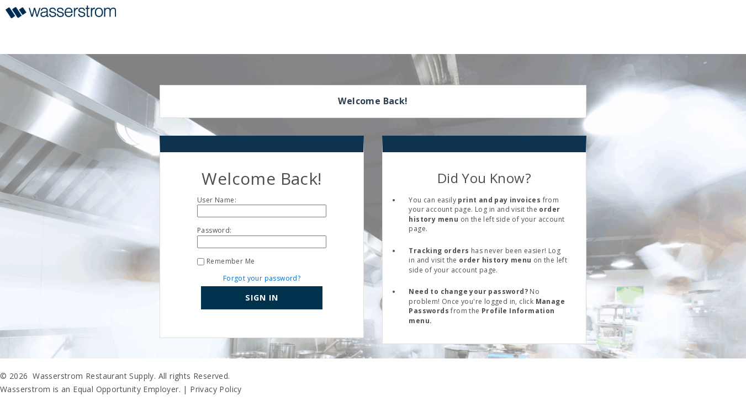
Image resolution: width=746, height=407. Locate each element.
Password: (214, 230)
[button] (261, 297)
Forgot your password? (261, 278)
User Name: (216, 200)
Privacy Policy (216, 389)
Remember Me (231, 261)
